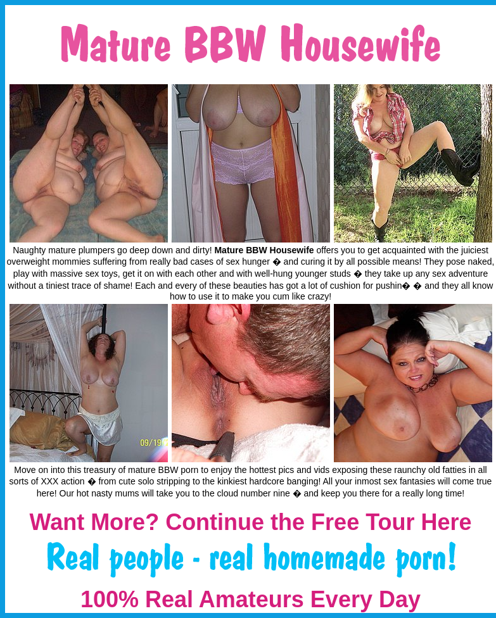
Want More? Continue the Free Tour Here (250, 522)
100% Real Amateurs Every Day (250, 599)
